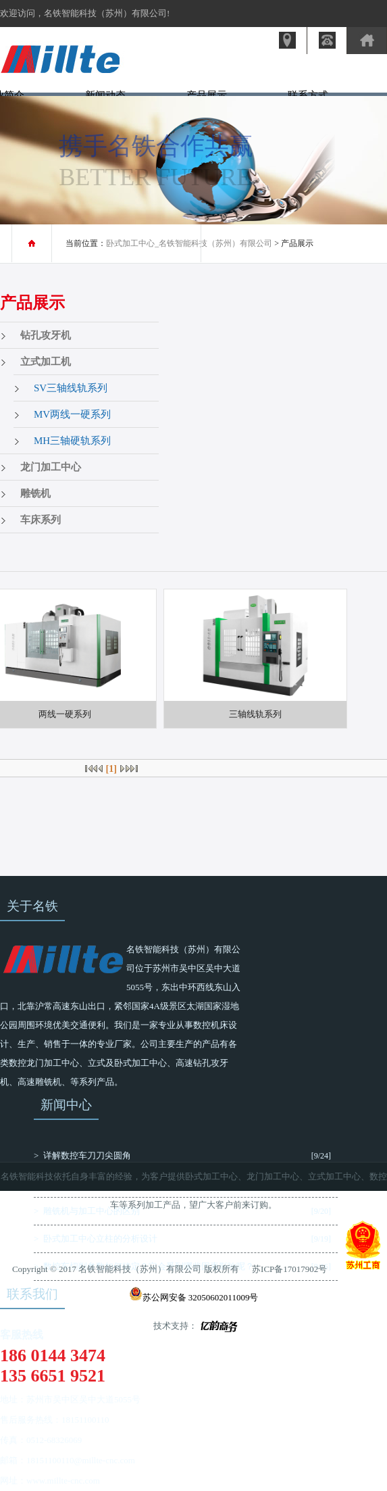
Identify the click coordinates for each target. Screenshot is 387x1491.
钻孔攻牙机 (45, 335)
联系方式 (308, 95)
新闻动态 (105, 95)
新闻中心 (66, 1105)
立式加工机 (45, 361)
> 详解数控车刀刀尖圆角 (82, 1155)
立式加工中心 (334, 1176)
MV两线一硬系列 (72, 414)
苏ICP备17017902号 (289, 1269)
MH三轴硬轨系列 (72, 440)
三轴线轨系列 (255, 714)
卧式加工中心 (211, 1176)
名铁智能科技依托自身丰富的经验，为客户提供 (93, 1176)
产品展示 (206, 95)
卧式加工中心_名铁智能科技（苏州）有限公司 (189, 243)
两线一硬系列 (64, 714)
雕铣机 (35, 493)
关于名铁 (32, 906)
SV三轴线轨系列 (70, 388)
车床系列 (40, 519)
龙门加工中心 (50, 467)
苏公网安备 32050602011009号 (194, 1297)
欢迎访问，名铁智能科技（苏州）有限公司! (85, 13)
